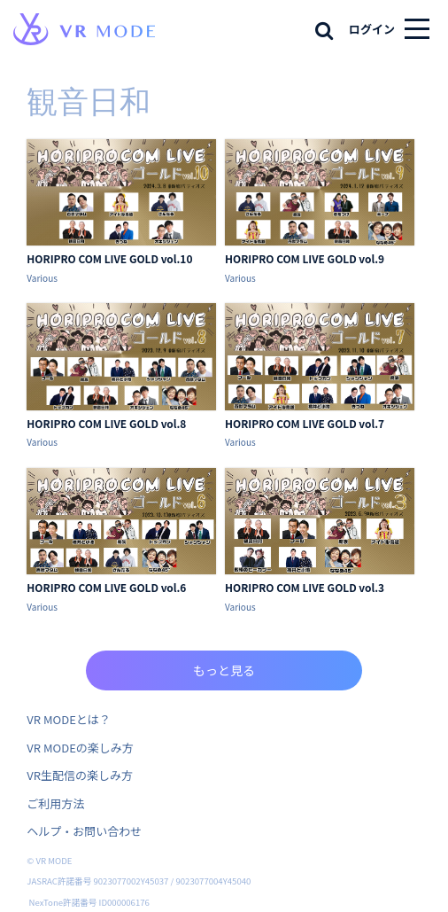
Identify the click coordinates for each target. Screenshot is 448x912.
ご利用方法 (55, 803)
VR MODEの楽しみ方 (80, 747)
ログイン (372, 28)
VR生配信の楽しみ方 (80, 775)
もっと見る (224, 670)
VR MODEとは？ (68, 719)
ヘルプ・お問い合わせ (84, 830)
